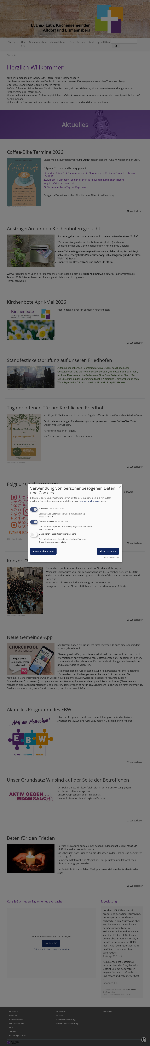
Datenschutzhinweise (89, 501)
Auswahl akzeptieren (43, 551)
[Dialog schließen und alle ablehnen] (119, 486)
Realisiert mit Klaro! (111, 558)
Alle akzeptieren (108, 551)
